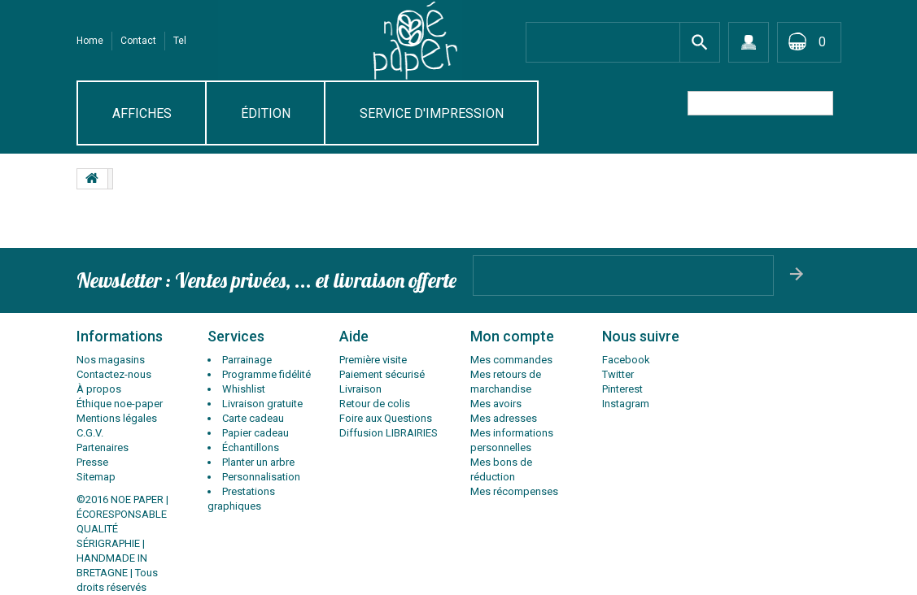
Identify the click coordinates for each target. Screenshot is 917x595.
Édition (265, 113)
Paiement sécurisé (382, 374)
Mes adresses (503, 418)
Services (235, 336)
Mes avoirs (496, 403)
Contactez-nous (113, 374)
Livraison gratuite (262, 403)
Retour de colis (374, 403)
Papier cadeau (255, 433)
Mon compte (512, 336)
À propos (98, 389)
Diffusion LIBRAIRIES (388, 433)
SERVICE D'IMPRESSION (432, 113)
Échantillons (250, 447)
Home (89, 40)
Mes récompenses (514, 491)
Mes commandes (511, 360)
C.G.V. (89, 433)
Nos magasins (110, 360)
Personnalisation (261, 477)
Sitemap (96, 477)
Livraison (360, 389)
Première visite (373, 360)
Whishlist (243, 389)
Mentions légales (116, 418)
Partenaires (102, 447)
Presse (92, 462)
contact (138, 40)
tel (179, 40)
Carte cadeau (253, 418)
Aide (354, 336)
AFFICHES (142, 113)
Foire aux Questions (385, 418)
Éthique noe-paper (119, 403)
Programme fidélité (266, 374)
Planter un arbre (258, 462)
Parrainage (247, 360)
